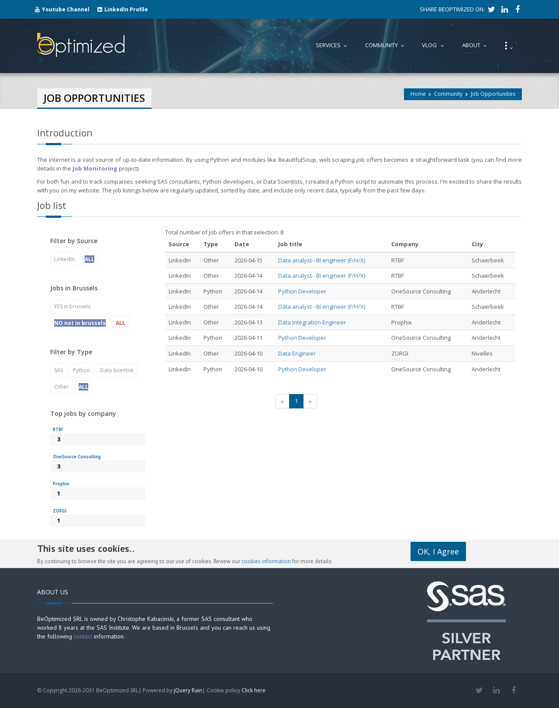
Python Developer (302, 291)
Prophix (61, 484)
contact (83, 636)
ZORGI (59, 511)
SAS (58, 370)
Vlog (435, 45)
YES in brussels (72, 306)
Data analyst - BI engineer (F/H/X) (321, 260)
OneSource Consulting (77, 457)
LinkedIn (64, 259)
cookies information (266, 561)
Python (81, 370)
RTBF (58, 429)
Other (61, 387)
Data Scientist (116, 370)
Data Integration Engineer (312, 322)
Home (418, 94)
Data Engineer (297, 353)
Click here (254, 690)
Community (448, 94)
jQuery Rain (188, 690)
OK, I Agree (438, 551)
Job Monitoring (95, 168)
